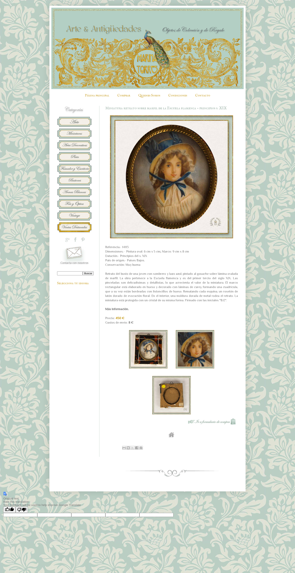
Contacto (202, 95)
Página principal (97, 95)
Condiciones (177, 95)
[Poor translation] (22, 510)
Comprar (123, 95)
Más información (116, 309)
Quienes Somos (149, 95)
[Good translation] (9, 510)
